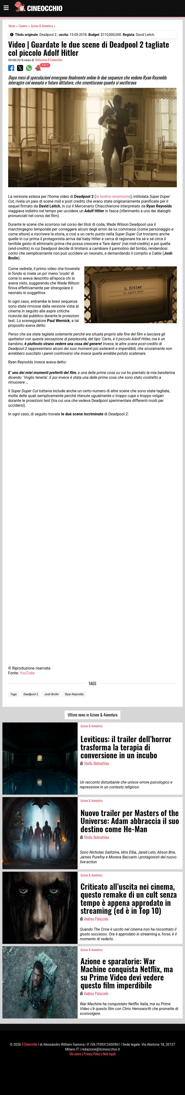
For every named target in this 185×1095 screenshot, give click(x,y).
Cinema (23, 26)
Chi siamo (75, 1053)
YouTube (27, 673)
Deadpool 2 (31, 694)
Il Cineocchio (29, 1044)
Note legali (109, 1053)
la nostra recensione (113, 196)
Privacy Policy (92, 1053)
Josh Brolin (51, 694)
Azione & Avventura (42, 26)
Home (12, 26)
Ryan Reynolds (74, 694)
